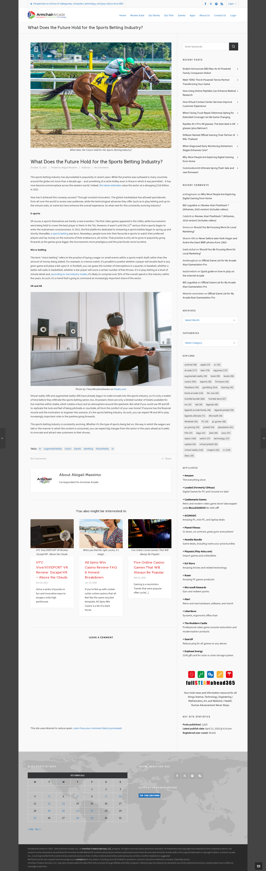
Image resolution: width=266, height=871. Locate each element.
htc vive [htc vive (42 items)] (213, 393)
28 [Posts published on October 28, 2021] (77, 818)
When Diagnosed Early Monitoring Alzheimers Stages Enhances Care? (208, 148)
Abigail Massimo (69, 167)
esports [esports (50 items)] (206, 381)
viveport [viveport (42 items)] (213, 449)
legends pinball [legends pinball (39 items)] (224, 410)
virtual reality (102, 448)
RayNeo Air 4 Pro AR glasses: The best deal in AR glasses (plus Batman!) (209, 126)
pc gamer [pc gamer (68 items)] (219, 421)
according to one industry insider (69, 274)
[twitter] (211, 3)
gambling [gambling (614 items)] (209, 387)
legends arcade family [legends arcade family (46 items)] (198, 410)
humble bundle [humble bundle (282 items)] (195, 398)
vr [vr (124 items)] (226, 449)
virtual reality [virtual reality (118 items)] (194, 449)
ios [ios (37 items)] (188, 404)
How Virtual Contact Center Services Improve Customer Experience (207, 104)
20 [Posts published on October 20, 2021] (63, 810)
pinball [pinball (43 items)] (208, 427)
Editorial (86, 167)
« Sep (30, 829)
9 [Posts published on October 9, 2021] (106, 796)
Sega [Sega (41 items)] (200, 432)
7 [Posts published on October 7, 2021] (77, 796)
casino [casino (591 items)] (190, 381)
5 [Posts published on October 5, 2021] (49, 796)
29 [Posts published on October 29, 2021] (92, 818)
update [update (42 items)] (190, 444)
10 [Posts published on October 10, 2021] (120, 796)
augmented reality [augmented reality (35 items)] (196, 376)
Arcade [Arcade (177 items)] (191, 370)
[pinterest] (217, 3)
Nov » (38, 829)
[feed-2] (222, 3)
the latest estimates (110, 185)
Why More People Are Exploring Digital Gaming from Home (208, 159)
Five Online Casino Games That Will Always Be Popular (149, 567)
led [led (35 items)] (198, 404)
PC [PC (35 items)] (205, 421)
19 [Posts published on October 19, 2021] (49, 810)
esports (77, 448)
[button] (233, 46)
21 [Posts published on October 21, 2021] (77, 810)
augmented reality (53, 448)
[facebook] (206, 3)
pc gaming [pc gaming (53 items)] (192, 427)
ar (40, 448)
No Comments (101, 167)
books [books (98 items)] (229, 376)
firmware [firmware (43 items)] (222, 381)
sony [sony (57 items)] (225, 432)
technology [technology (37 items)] (221, 438)
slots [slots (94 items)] (213, 432)
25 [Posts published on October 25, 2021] (35, 818)
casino (68, 448)
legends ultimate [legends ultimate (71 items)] (195, 415)
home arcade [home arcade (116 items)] (194, 393)
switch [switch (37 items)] (205, 438)
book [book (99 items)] (215, 376)
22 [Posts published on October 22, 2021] (92, 810)
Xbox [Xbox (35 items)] (189, 455)
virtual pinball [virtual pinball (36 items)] (209, 444)
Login (232, 3)
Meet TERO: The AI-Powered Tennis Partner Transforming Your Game (206, 82)
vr (113, 448)
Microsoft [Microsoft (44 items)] (215, 415)
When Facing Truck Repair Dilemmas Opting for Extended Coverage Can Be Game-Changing (208, 115)
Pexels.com (120, 389)
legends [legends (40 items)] (212, 404)
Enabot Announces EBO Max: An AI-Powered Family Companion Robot (207, 71)
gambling (88, 448)
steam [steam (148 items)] (190, 438)
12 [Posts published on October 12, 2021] (49, 803)
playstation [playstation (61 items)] (225, 427)
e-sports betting (59, 233)
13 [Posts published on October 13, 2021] (63, 803)
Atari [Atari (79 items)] (205, 370)
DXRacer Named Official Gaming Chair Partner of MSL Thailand (209, 137)
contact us (81, 859)
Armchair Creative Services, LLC (96, 848)
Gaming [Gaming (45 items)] (227, 387)
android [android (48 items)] (191, 364)
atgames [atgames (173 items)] (220, 370)
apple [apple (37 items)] (205, 364)
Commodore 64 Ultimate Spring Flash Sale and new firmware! (208, 170)
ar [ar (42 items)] (217, 364)
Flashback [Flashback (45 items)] (192, 387)
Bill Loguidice (190, 205)
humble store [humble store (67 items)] (217, 398)
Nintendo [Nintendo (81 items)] (191, 421)
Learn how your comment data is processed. (97, 728)
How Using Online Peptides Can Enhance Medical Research (209, 93)
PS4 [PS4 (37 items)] (188, 432)
